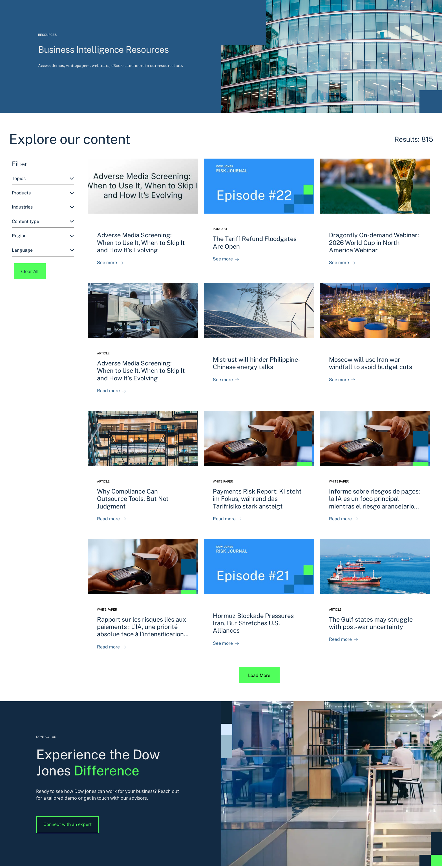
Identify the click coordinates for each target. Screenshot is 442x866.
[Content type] (43, 222)
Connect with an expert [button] (67, 824)
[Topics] (43, 179)
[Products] (43, 193)
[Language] (43, 250)
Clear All (30, 271)
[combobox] (43, 179)
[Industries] (43, 207)
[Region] (43, 236)
